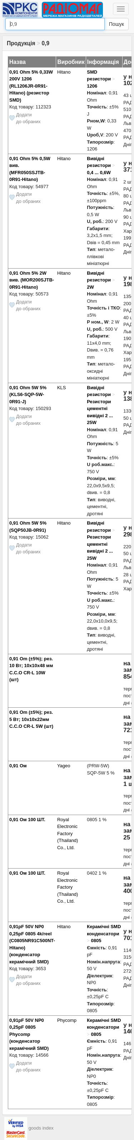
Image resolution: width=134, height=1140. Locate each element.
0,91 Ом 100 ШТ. (27, 819)
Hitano (64, 72)
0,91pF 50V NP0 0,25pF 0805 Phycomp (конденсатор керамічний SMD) (29, 1034)
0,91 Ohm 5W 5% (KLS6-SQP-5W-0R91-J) (27, 394)
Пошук (116, 24)
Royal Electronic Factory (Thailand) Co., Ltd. (67, 833)
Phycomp (66, 1020)
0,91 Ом (18, 765)
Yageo (63, 765)
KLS (61, 387)
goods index (41, 1128)
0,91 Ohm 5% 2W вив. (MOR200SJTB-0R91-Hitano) (31, 280)
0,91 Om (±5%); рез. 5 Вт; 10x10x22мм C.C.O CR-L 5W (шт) (31, 719)
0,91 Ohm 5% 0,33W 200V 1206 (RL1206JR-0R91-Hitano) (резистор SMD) (31, 86)
